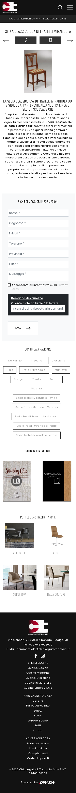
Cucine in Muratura (38, 683)
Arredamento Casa (28, 18)
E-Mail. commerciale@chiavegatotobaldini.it (38, 649)
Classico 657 (59, 18)
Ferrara (55, 379)
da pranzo (15, 360)
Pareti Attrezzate (38, 706)
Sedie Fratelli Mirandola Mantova (37, 416)
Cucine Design (38, 668)
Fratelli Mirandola (34, 370)
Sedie (46, 18)
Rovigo (18, 379)
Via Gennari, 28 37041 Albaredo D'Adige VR (38, 640)
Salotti (38, 711)
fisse (9, 370)
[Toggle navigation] (70, 7)
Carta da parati (38, 758)
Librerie (38, 701)
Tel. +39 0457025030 (38, 645)
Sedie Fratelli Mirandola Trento (36, 425)
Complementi (38, 753)
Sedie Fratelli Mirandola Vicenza (36, 407)
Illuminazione (38, 748)
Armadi (38, 730)
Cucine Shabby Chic (38, 688)
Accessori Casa (38, 738)
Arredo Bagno (38, 720)
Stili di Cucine (38, 663)
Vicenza (36, 388)
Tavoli (38, 715)
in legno (36, 360)
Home (12, 18)
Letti (38, 725)
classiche (58, 360)
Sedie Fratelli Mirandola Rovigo (36, 398)
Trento (36, 379)
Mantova (61, 370)
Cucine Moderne (38, 673)
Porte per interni (38, 743)
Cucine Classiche (38, 678)
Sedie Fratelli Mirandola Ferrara (36, 435)
